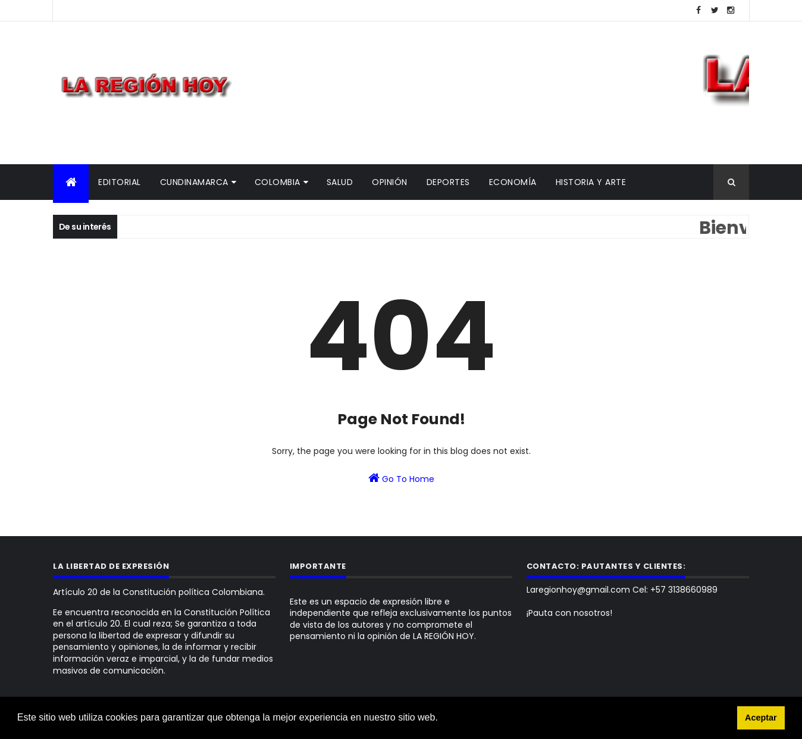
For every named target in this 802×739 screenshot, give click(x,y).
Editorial (119, 182)
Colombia (277, 182)
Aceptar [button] (761, 717)
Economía (513, 182)
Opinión (390, 182)
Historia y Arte (591, 182)
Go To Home (401, 478)
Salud (340, 182)
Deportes (448, 182)
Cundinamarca (194, 182)
